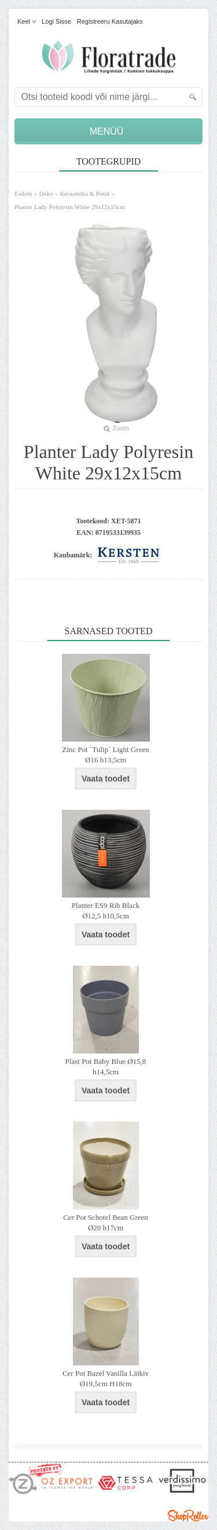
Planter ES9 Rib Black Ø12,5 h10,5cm (105, 910)
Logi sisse (56, 21)
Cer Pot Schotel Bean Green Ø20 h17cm (105, 1222)
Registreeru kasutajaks (110, 21)
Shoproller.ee (188, 1515)
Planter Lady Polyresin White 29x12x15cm (69, 206)
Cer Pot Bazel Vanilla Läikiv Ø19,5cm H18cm (105, 1378)
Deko (46, 193)
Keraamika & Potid (84, 193)
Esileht (23, 193)
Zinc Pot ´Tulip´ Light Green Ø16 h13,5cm (105, 754)
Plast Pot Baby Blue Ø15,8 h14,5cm (105, 1066)
